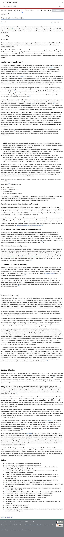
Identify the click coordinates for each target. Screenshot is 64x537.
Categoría (3, 498)
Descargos (30, 511)
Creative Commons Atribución (33, 506)
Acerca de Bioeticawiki (20, 511)
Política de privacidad (6, 511)
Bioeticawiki (12, 2)
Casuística (9, 498)
